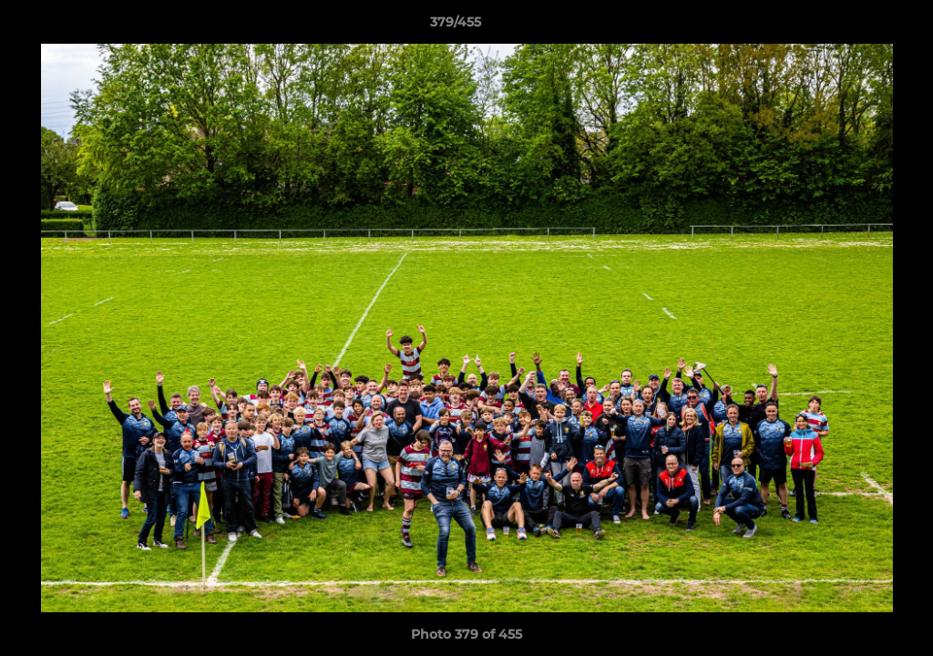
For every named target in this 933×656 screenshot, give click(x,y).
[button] (856, 26)
